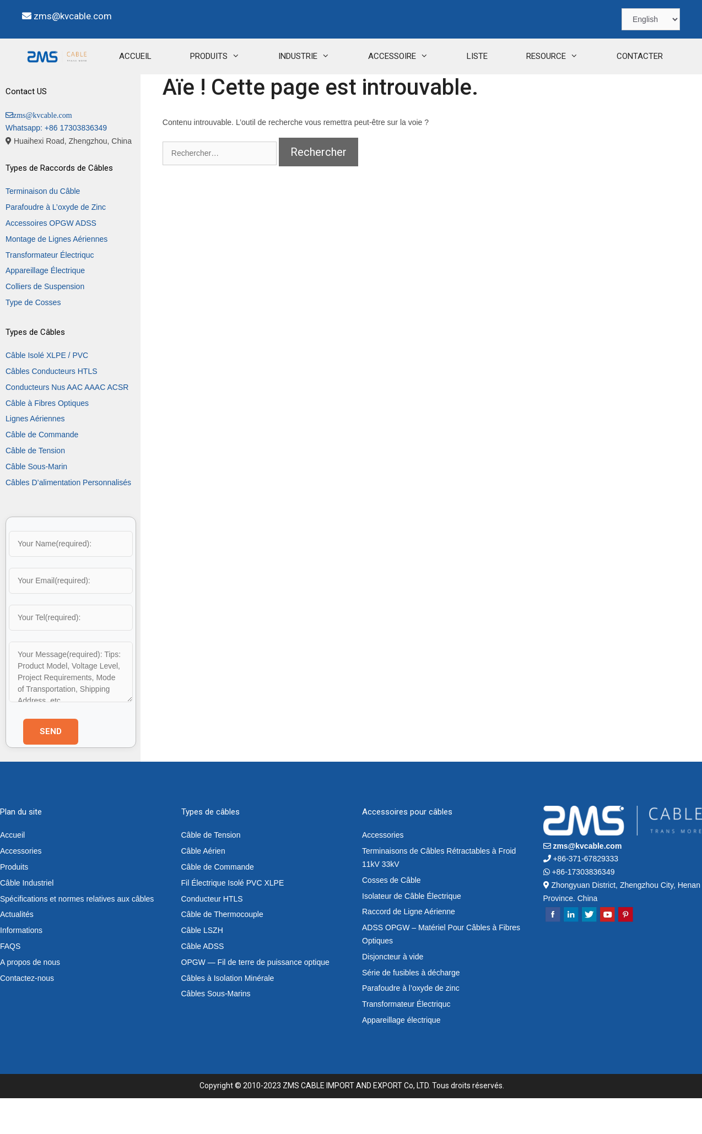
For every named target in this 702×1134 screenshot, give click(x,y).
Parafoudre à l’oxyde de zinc (411, 1023)
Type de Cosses (33, 338)
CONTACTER (600, 92)
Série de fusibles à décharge (411, 1008)
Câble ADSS (202, 982)
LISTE (437, 92)
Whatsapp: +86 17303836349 (56, 163)
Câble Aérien (203, 886)
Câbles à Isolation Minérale (227, 1014)
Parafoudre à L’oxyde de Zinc (56, 242)
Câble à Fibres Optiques (47, 439)
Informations (21, 966)
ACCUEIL (95, 92)
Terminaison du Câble (43, 227)
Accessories (20, 886)
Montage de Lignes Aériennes (56, 274)
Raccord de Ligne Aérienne (408, 947)
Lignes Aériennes (35, 454)
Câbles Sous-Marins (216, 1029)
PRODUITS (184, 92)
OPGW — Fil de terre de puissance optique (255, 998)
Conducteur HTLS (212, 934)
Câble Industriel (26, 918)
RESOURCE (522, 92)
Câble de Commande (42, 470)
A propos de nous (30, 998)
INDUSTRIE (274, 92)
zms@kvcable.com (73, 15)
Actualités (17, 950)
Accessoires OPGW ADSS (51, 258)
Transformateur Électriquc (50, 290)
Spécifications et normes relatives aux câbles (77, 934)
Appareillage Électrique (45, 306)
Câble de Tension (35, 486)
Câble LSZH (202, 966)
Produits (14, 902)
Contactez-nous (27, 1014)
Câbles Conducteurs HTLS (52, 407)
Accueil (12, 870)
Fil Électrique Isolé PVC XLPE (232, 918)
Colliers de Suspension (45, 322)
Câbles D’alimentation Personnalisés (68, 518)
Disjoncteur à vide (392, 992)
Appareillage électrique (401, 1055)
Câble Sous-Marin (36, 502)
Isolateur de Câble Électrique (411, 931)
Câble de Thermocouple (222, 950)
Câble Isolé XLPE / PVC (47, 391)
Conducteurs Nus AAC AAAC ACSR (67, 423)
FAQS (10, 982)
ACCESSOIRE (368, 92)
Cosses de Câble (391, 915)
